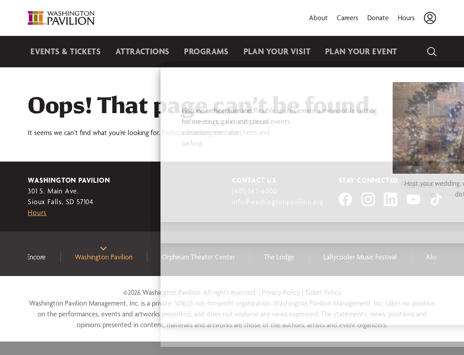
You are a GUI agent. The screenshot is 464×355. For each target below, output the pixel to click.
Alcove (436, 257)
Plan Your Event (329, 51)
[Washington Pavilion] (61, 18)
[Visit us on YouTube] (413, 203)
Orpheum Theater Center (198, 257)
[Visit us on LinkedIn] (390, 203)
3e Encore (32, 257)
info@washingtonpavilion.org (277, 201)
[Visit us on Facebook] (345, 203)
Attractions (131, 51)
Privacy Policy (281, 292)
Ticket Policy (323, 292)
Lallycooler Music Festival (360, 257)
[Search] (431, 51)
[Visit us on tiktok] (436, 203)
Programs (189, 51)
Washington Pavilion (104, 257)
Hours (406, 17)
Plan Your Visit (253, 51)
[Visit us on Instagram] (368, 203)
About (318, 17)
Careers (347, 17)
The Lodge (279, 257)
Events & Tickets (61, 51)
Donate (378, 17)
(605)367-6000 (254, 191)
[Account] (430, 18)
